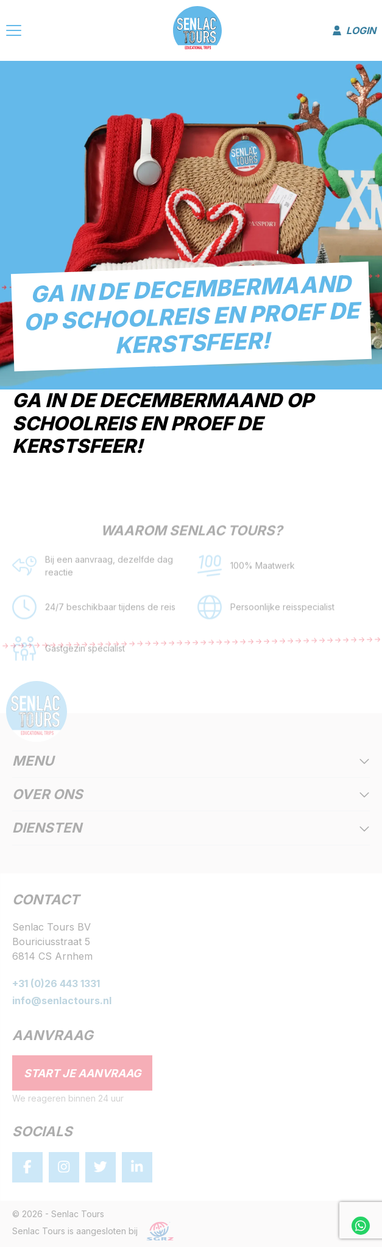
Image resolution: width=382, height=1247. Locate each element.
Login (354, 30)
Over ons (191, 795)
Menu (191, 761)
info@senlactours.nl (61, 1000)
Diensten (191, 828)
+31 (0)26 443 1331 (56, 983)
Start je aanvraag (82, 1073)
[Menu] (13, 32)
